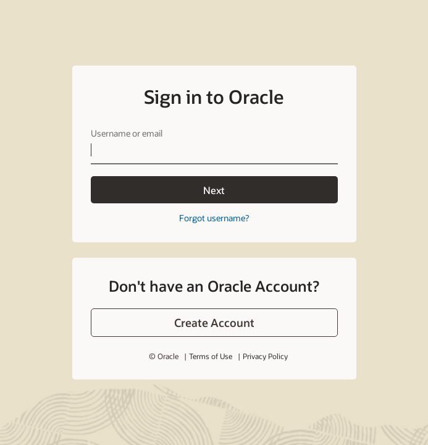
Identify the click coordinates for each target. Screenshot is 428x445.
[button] (214, 322)
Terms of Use (210, 356)
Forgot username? (214, 218)
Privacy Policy (265, 356)
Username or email (126, 133)
